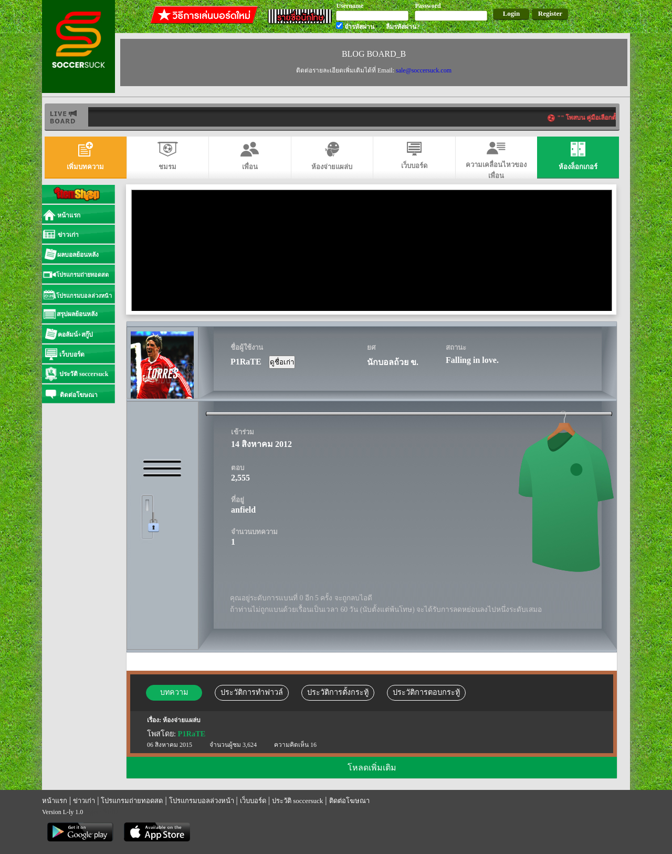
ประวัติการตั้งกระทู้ (338, 692)
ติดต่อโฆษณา (349, 801)
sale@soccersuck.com (424, 70)
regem (93, 812)
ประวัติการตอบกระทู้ (426, 692)
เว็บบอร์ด (253, 801)
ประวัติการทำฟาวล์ (251, 692)
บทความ (174, 692)
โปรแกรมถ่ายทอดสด (132, 801)
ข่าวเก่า (84, 801)
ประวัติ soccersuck (297, 801)
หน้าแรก (54, 801)
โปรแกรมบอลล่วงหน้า (201, 801)
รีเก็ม (110, 812)
